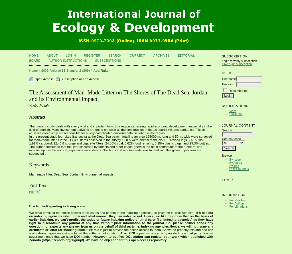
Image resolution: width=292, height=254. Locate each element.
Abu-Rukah (102, 70)
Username (229, 78)
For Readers (237, 200)
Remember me (238, 90)
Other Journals (239, 169)
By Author (235, 162)
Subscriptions (108, 60)
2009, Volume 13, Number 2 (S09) (65, 70)
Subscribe (235, 114)
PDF (32, 191)
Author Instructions (67, 60)
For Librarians (238, 206)
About (52, 55)
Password (228, 84)
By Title (234, 166)
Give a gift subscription (237, 64)
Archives (161, 55)
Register (92, 55)
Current (137, 55)
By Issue (235, 159)
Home (33, 55)
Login (71, 55)
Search (114, 55)
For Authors (237, 203)
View (232, 111)
